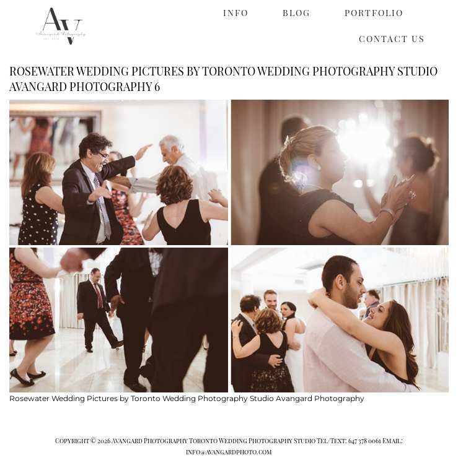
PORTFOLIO (374, 13)
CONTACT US (392, 39)
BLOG (296, 13)
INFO (236, 13)
